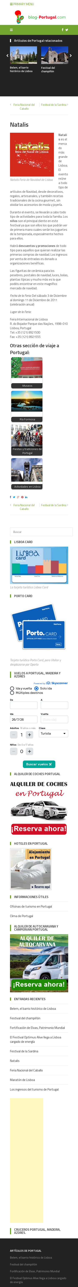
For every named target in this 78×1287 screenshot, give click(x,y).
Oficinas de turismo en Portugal (31, 906)
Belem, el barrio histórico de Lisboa (21, 69)
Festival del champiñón (48, 69)
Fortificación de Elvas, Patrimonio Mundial (37, 1027)
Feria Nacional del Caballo (24, 106)
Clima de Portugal (21, 916)
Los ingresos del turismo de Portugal (34, 1089)
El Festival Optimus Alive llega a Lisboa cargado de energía (35, 1039)
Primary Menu (22, 4)
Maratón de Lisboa (22, 1079)
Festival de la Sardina (53, 105)
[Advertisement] (26, 1160)
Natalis (15, 1060)
